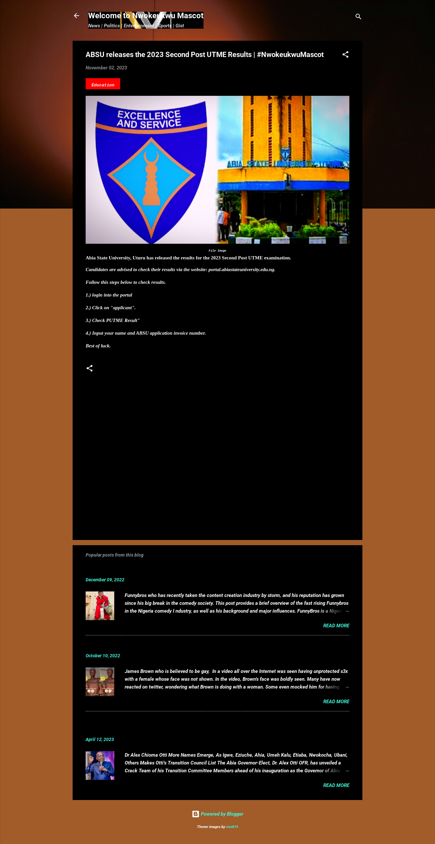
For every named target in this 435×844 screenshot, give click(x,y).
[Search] (358, 18)
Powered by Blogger (217, 814)
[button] (345, 56)
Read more (336, 626)
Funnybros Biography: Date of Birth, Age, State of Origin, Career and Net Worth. (189, 569)
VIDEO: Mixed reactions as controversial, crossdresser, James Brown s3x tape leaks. (196, 645)
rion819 (232, 827)
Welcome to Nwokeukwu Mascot (145, 15)
